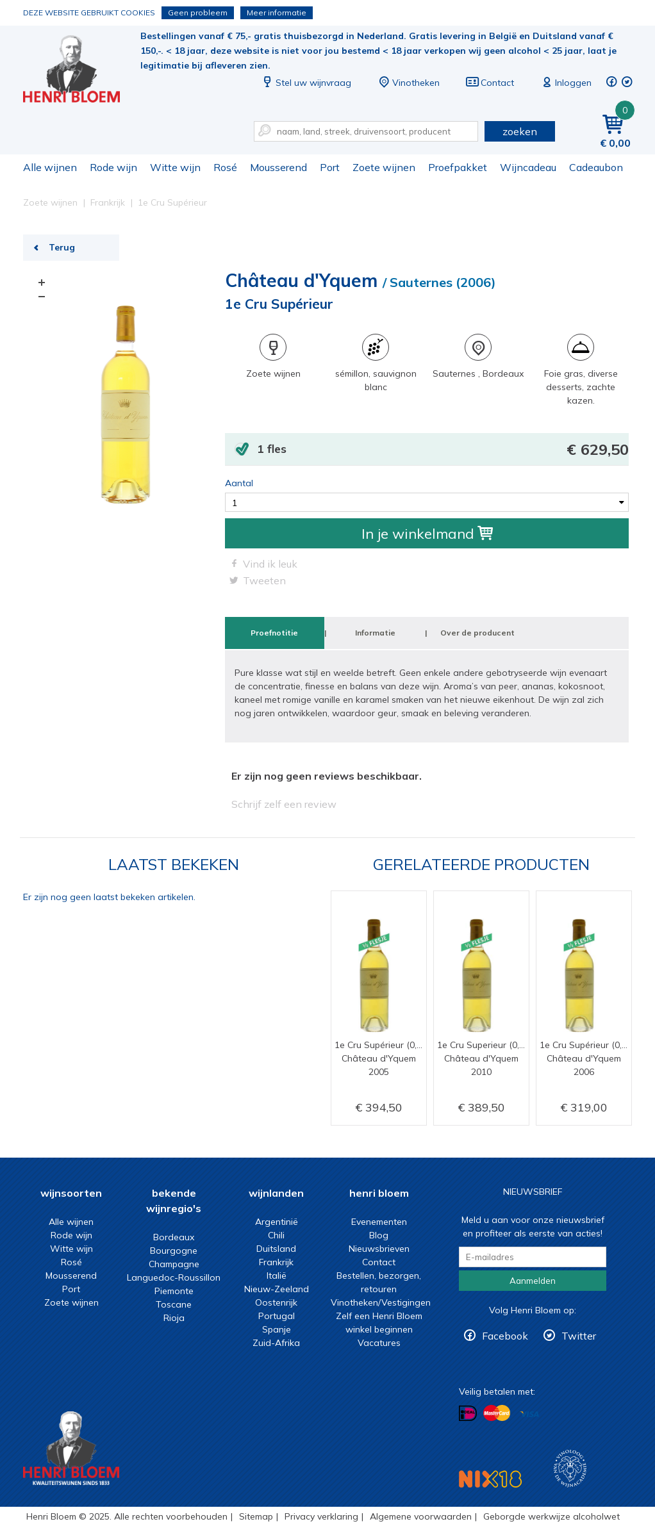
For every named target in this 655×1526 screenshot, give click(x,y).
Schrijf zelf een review (283, 804)
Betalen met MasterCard (496, 1413)
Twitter (578, 1335)
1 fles (443, 449)
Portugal (276, 1316)
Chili (276, 1235)
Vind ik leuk (270, 563)
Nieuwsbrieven (379, 1248)
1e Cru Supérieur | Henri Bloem (80, 71)
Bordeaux (173, 1237)
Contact (489, 82)
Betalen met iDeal (468, 1414)
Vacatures (379, 1343)
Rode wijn (113, 167)
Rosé (225, 167)
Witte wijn (175, 167)
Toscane (174, 1304)
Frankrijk (276, 1262)
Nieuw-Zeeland (276, 1289)
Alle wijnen (50, 167)
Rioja (174, 1318)
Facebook (505, 1335)
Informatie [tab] (375, 632)
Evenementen (379, 1221)
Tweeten (264, 580)
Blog (378, 1235)
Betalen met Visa (529, 1414)
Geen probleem (198, 12)
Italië (276, 1275)
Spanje (276, 1329)
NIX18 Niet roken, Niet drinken (490, 1479)
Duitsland (276, 1248)
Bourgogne (173, 1250)
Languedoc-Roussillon (173, 1277)
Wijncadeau (528, 167)
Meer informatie (276, 12)
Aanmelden (533, 1281)
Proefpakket (457, 167)
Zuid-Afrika (276, 1343)
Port (330, 167)
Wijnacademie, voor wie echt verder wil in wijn (570, 1469)
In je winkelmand (427, 534)
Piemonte (174, 1291)
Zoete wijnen (383, 167)
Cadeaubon (596, 167)
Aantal (239, 483)
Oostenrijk (276, 1302)
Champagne (174, 1264)
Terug (62, 247)
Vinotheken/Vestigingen (381, 1302)
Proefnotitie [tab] (274, 632)
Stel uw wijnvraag (305, 82)
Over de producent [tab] (477, 632)
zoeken (519, 131)
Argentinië (276, 1221)
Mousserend (278, 167)
